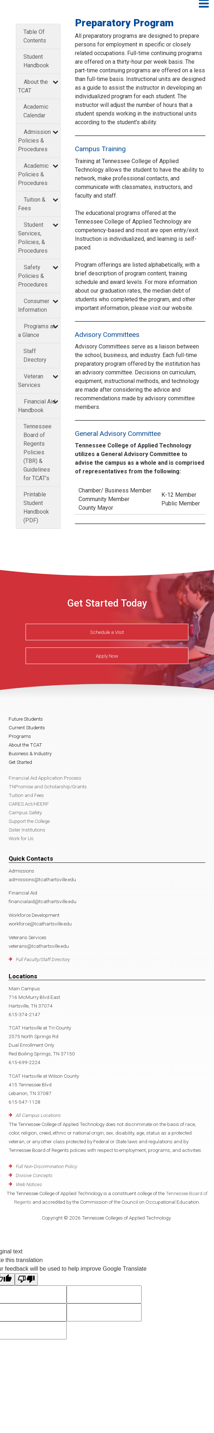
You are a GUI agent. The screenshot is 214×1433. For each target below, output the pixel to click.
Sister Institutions (27, 830)
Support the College (29, 821)
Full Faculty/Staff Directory (43, 959)
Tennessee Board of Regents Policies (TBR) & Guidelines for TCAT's (37, 452)
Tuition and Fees (26, 795)
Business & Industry (30, 753)
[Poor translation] (26, 1279)
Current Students (27, 727)
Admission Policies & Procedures (34, 141)
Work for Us (21, 838)
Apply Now (107, 656)
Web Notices (29, 1184)
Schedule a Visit (107, 632)
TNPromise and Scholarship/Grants (48, 786)
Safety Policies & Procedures (33, 276)
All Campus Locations (38, 1115)
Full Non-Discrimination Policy (46, 1166)
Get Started (20, 762)
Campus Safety (25, 812)
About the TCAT (25, 745)
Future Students (26, 719)
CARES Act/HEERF (29, 804)
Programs (20, 736)
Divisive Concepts (34, 1175)
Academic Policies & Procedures (33, 174)
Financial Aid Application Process (45, 778)
